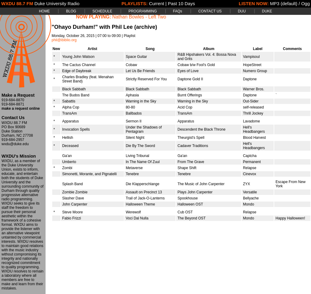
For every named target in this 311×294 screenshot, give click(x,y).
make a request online (21, 108)
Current (156, 3)
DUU (242, 11)
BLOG (71, 11)
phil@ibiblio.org (64, 40)
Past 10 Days (181, 3)
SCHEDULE (102, 11)
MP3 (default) (283, 3)
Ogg (305, 3)
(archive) (145, 27)
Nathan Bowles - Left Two (139, 16)
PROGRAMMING (142, 11)
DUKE (267, 11)
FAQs (177, 11)
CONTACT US (210, 11)
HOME (44, 11)
